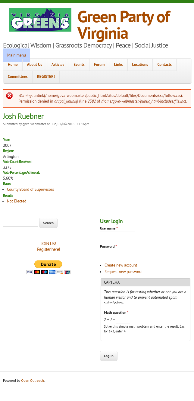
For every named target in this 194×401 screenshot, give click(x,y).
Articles (58, 64)
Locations (140, 64)
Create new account (121, 265)
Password (108, 246)
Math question (116, 312)
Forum (99, 64)
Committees (18, 76)
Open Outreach (32, 380)
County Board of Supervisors (30, 189)
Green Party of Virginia (123, 24)
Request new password (123, 271)
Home (13, 64)
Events (79, 64)
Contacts (164, 64)
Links (118, 64)
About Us (34, 64)
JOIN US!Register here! (48, 246)
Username (109, 228)
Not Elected (17, 201)
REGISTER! (46, 76)
